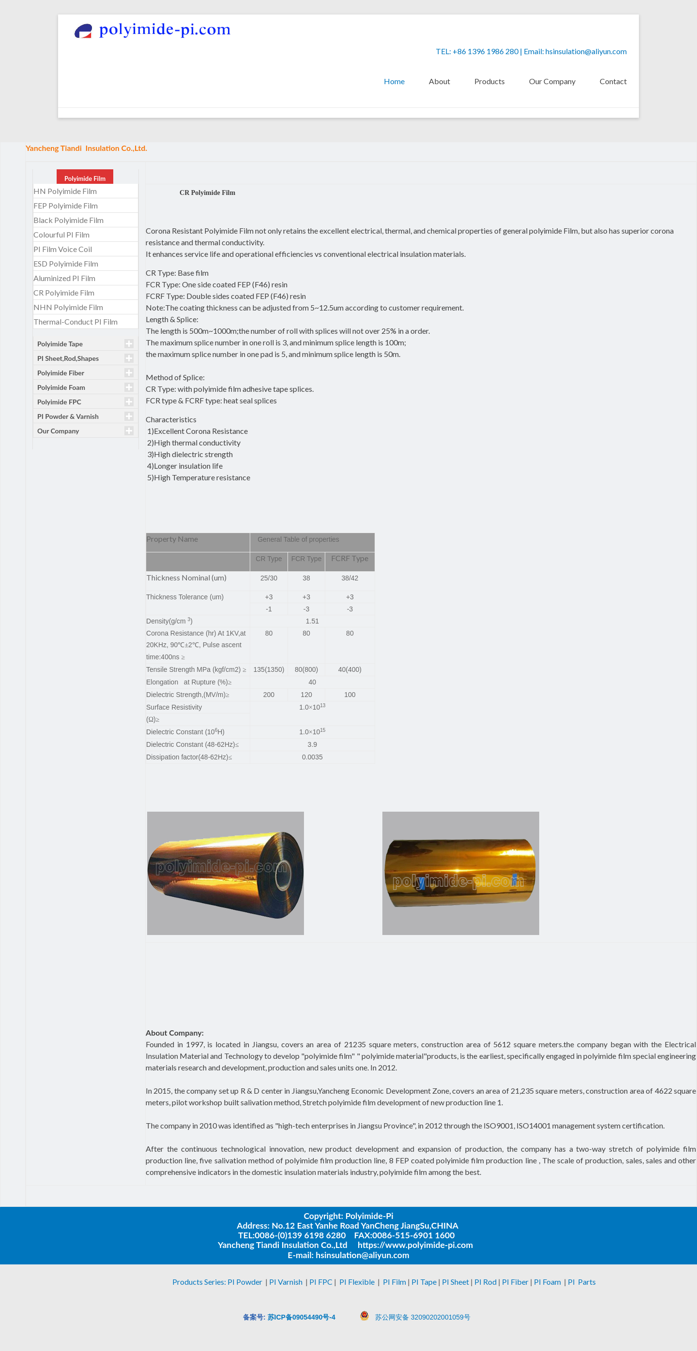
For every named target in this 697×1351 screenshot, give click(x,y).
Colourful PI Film (61, 234)
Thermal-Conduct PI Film (75, 322)
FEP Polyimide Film (65, 205)
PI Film (394, 1281)
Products (489, 81)
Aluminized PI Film (64, 278)
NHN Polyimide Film (68, 307)
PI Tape (424, 1281)
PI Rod (485, 1281)
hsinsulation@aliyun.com (586, 51)
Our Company (552, 81)
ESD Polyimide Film (65, 263)
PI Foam (547, 1281)
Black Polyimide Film (68, 220)
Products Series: (199, 1281)
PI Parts (582, 1281)
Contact (613, 81)
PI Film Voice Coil (62, 249)
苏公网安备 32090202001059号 (422, 1317)
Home (394, 81)
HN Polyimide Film (65, 191)
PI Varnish (286, 1281)
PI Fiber (515, 1281)
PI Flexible (357, 1281)
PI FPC (321, 1281)
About (439, 81)
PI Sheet (455, 1281)
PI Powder (245, 1281)
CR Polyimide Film (63, 292)
